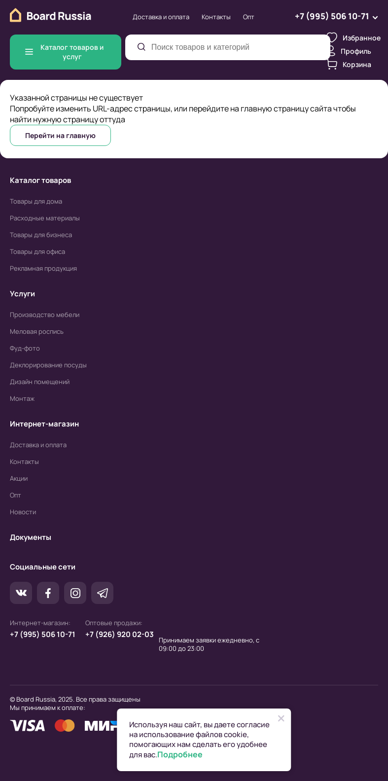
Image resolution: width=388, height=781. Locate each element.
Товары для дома (36, 201)
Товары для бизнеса (41, 234)
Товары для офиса (37, 251)
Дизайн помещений (40, 381)
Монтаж (22, 398)
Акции (19, 478)
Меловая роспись (37, 331)
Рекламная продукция (43, 268)
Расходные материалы (45, 217)
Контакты (216, 16)
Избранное (353, 37)
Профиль (348, 50)
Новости (23, 511)
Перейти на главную (60, 135)
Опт (248, 16)
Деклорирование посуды (48, 364)
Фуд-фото (25, 348)
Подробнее (180, 754)
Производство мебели (44, 314)
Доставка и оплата (161, 16)
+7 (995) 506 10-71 (42, 634)
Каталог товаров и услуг (64, 51)
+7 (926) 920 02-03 (119, 634)
